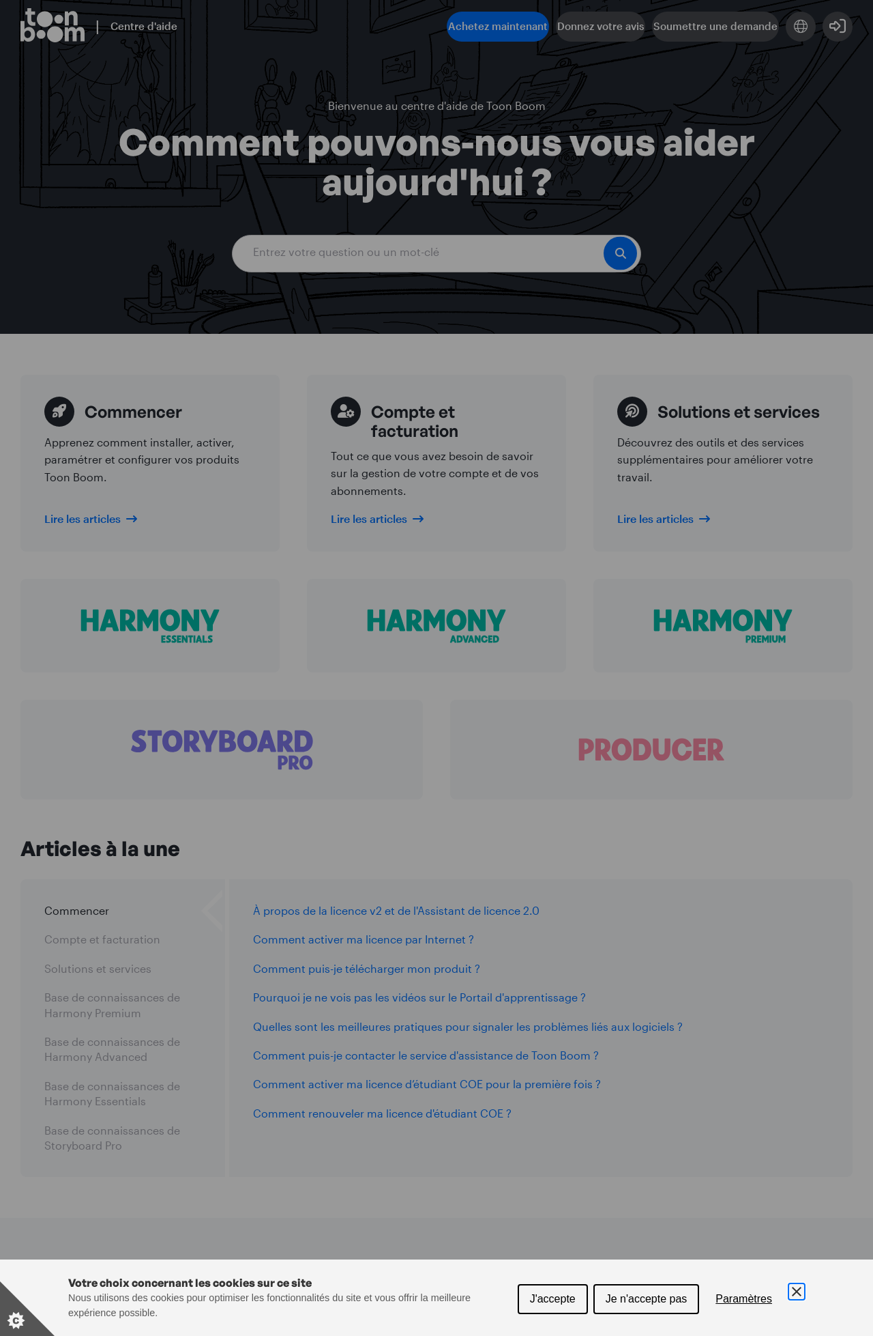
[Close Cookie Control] (796, 1291)
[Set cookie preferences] (27, 1308)
